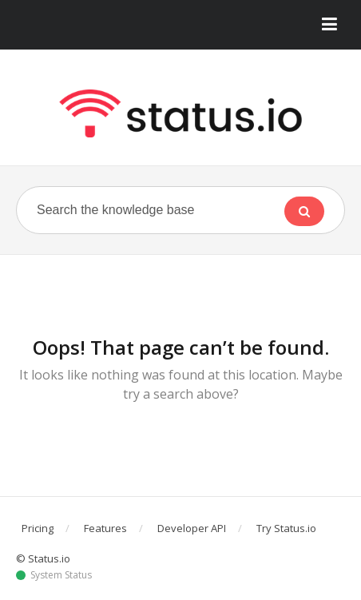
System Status (61, 575)
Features (105, 528)
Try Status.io (286, 528)
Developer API (191, 528)
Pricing (38, 528)
